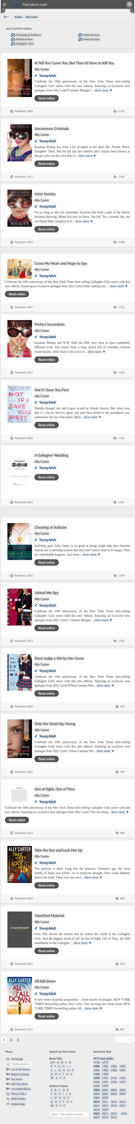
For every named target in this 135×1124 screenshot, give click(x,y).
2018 (96, 1104)
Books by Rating (17, 1069)
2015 (105, 1100)
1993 (122, 1072)
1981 (105, 1060)
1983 (122, 1060)
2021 (105, 1108)
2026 (114, 1112)
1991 (105, 1072)
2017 (122, 1100)
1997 (122, 1076)
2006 (114, 1088)
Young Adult (47, 76)
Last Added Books (18, 1084)
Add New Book (16, 1079)
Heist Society (89, 35)
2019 (105, 1104)
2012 (114, 1096)
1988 (96, 1068)
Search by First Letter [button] (62, 1046)
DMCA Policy (15, 1093)
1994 (96, 1076)
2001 (105, 1084)
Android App (15, 1098)
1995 (105, 1076)
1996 (114, 1076)
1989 (105, 1068)
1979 (105, 1057)
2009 (105, 1092)
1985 (105, 1064)
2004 (96, 1088)
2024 (96, 1112)
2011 (105, 1096)
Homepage (14, 1053)
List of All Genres (17, 1064)
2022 (114, 1108)
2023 (124, 1108)
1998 (96, 1080)
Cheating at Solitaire (26, 35)
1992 (114, 1072)
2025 (105, 1112)
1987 (122, 1064)
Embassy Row (22, 39)
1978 (96, 1057)
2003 (122, 1084)
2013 (122, 1096)
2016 (114, 1100)
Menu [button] (8, 1046)
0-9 (53, 1057)
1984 (96, 1064)
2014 (96, 1100)
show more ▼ (103, 90)
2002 (114, 1084)
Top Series (13, 1074)
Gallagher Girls (22, 44)
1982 (114, 1060)
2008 (96, 1092)
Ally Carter (41, 69)
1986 (114, 1064)
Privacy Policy (15, 1088)
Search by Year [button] (102, 1046)
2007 (122, 1088)
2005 (105, 1088)
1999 (105, 1080)
